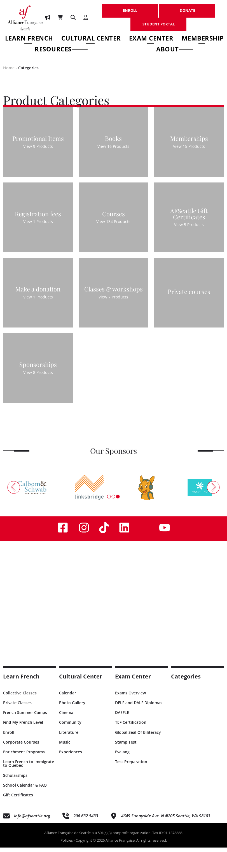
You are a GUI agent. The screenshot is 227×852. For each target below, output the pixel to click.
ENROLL (130, 7)
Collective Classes (20, 697)
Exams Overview (130, 697)
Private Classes (17, 707)
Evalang (122, 756)
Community (70, 727)
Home (9, 72)
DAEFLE (122, 717)
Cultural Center (91, 39)
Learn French (29, 39)
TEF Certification (130, 727)
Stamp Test (126, 746)
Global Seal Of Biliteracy (138, 737)
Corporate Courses (21, 746)
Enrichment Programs (24, 756)
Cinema (66, 717)
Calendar (67, 697)
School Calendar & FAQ (25, 789)
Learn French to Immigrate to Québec (28, 768)
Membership (203, 39)
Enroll (8, 737)
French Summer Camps (25, 717)
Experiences (70, 756)
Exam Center (151, 39)
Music (64, 746)
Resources (61, 50)
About (174, 50)
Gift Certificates (18, 799)
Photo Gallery (72, 707)
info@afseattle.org (32, 820)
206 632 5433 (85, 820)
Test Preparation (131, 766)
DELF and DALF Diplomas (138, 707)
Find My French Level (23, 727)
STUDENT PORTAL (158, 21)
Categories (28, 72)
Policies (66, 845)
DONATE (187, 7)
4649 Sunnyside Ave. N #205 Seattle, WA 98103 (165, 820)
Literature (68, 737)
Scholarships (15, 780)
